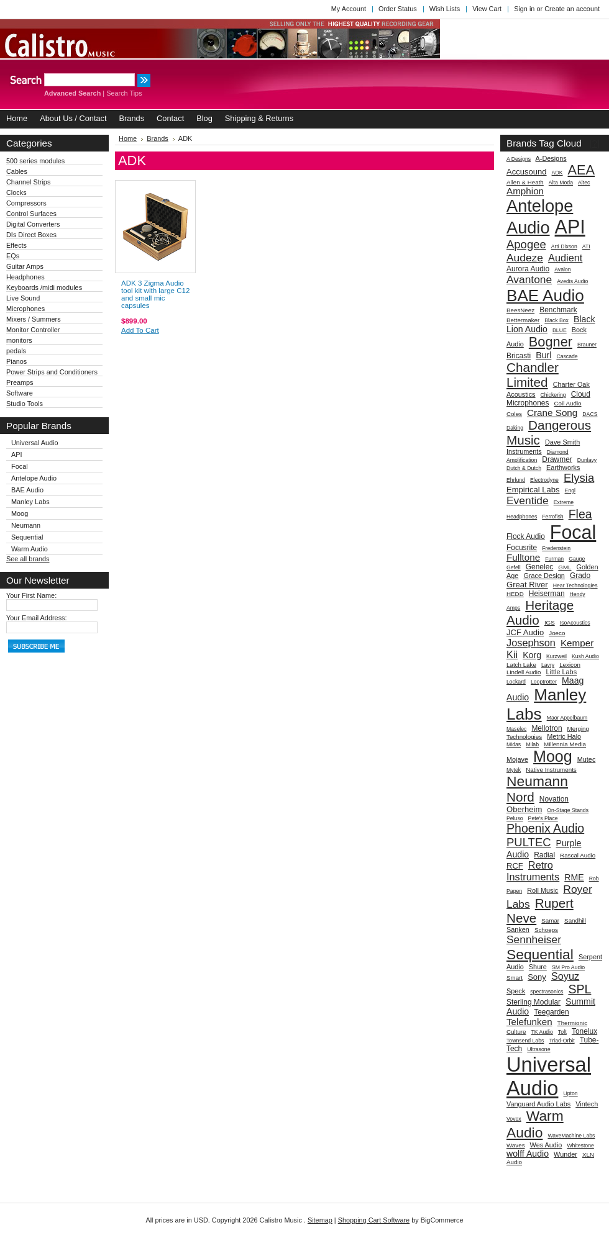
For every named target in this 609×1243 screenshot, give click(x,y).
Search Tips (124, 93)
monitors (19, 340)
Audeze (524, 257)
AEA (581, 170)
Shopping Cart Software (374, 1220)
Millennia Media (565, 744)
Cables (16, 171)
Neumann (25, 525)
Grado (580, 575)
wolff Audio (527, 1154)
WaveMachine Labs (571, 1135)
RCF (514, 865)
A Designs (518, 159)
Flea (580, 514)
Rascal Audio (577, 855)
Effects (16, 245)
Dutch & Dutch (523, 468)
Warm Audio (29, 549)
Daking (514, 428)
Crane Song (552, 412)
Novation (554, 799)
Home (128, 138)
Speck (515, 991)
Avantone (529, 279)
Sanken (517, 929)
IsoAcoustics (575, 623)
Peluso (514, 818)
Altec (584, 182)
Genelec (540, 567)
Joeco (557, 633)
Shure (538, 966)
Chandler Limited (532, 374)
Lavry (547, 665)
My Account (348, 8)
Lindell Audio (523, 672)
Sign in (524, 8)
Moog (19, 513)
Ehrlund (515, 480)
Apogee (526, 244)
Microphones (25, 308)
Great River (527, 584)
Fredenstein (556, 548)
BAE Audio (27, 490)
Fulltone (523, 557)
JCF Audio (525, 632)
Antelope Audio (34, 478)
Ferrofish (552, 516)
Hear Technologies (575, 585)
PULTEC (528, 842)
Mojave (517, 759)
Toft (562, 1032)
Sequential (27, 537)
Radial (544, 855)
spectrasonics (546, 991)
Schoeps (546, 929)
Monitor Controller (33, 329)
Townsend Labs (525, 1040)
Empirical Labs (533, 489)
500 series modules (35, 161)
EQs (12, 256)
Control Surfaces (31, 213)
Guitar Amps (25, 266)
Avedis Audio (572, 281)
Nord (520, 797)
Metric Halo (564, 736)
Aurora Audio (527, 268)
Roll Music (542, 890)
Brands (157, 138)
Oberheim (524, 809)
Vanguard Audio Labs (538, 1104)
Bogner (550, 342)
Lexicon (569, 664)
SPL (579, 989)
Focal (19, 466)
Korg (532, 655)
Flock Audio (525, 536)
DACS (589, 414)
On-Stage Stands (567, 810)
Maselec (516, 729)
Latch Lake (521, 664)
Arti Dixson (564, 246)
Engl (570, 490)
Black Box (556, 320)
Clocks (16, 192)
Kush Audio (585, 656)
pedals (16, 351)
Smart (514, 977)
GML (564, 567)
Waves (515, 1145)
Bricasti (518, 355)
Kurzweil (556, 656)
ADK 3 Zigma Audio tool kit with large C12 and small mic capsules (155, 294)
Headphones (25, 277)
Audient (565, 257)
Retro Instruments (532, 870)
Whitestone (580, 1145)
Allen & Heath (525, 182)
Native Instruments (551, 769)
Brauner (587, 344)
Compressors (26, 203)
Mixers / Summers (33, 319)
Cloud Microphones (548, 398)
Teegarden (551, 1012)
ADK (557, 173)
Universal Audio (34, 442)
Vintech (586, 1104)
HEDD (515, 593)
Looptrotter (544, 682)
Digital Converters (33, 224)
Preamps (20, 382)
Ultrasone (538, 1049)
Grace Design (544, 575)
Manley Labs (30, 501)
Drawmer (557, 459)
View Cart (486, 8)
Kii (512, 654)
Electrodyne (544, 480)
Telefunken (529, 1021)
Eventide (527, 500)
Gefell (513, 567)
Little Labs (561, 672)
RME (574, 877)
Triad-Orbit (561, 1040)
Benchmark (558, 309)
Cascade (566, 356)
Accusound (526, 171)
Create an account (572, 8)
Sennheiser (533, 939)
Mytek (513, 770)
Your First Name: (31, 595)
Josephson (531, 642)
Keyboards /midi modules (44, 287)
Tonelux (584, 1031)
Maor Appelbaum (567, 718)
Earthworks (563, 467)
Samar (550, 920)
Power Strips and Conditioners (52, 372)
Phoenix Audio (545, 828)
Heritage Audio (540, 612)
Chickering (553, 395)
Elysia (579, 477)
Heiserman (547, 593)
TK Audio (542, 1032)
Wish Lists (444, 8)
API (16, 454)
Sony (537, 977)
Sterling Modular (533, 1002)
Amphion (525, 191)
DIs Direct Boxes (31, 234)
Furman (554, 559)
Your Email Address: (36, 618)
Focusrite (521, 547)
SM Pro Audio (568, 967)
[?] (594, 143)
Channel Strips (28, 182)
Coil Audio (567, 403)
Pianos (16, 361)
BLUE (559, 330)
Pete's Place (543, 818)
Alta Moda (561, 182)
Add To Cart (140, 330)
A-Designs (551, 158)
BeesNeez (520, 310)
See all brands (28, 559)
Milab (532, 744)
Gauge (577, 559)
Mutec (586, 759)
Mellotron (546, 728)
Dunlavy (587, 460)
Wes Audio (546, 1145)
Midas (513, 744)
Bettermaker (522, 320)
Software (19, 393)
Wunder (565, 1154)
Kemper (577, 643)
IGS (549, 622)
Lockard (516, 682)
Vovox (513, 1119)
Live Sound (23, 298)
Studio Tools (24, 403)
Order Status (397, 8)
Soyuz (565, 976)
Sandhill (575, 920)
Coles (514, 413)
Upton (570, 1093)
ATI (586, 246)
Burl (543, 355)
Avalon (562, 269)
